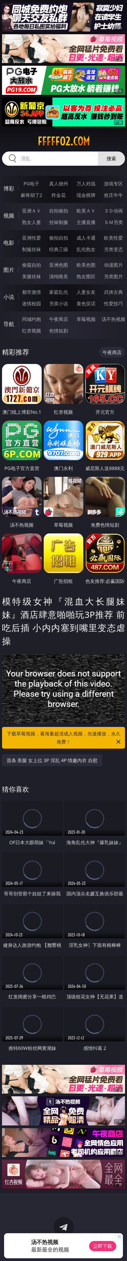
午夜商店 (58, 319)
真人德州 (58, 183)
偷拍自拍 (58, 238)
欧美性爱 (113, 238)
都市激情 (31, 292)
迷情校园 (31, 303)
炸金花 (58, 195)
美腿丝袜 (31, 276)
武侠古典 (113, 292)
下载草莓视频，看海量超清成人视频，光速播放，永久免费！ (64, 738)
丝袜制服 (58, 222)
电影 (8, 242)
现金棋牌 (86, 195)
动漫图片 (113, 265)
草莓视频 (86, 319)
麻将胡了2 (31, 195)
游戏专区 (113, 183)
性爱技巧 (113, 303)
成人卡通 (86, 238)
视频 (8, 215)
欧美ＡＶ (86, 210)
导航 (8, 324)
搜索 (111, 158)
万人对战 (86, 183)
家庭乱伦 (58, 292)
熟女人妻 (31, 222)
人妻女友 (86, 292)
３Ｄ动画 (113, 210)
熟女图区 (86, 276)
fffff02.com (64, 141)
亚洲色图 (58, 265)
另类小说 (58, 303)
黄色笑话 (86, 303)
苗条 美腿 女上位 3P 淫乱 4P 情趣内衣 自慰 (52, 760)
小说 (8, 297)
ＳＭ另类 (113, 222)
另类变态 (113, 249)
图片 (8, 269)
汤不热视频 (113, 319)
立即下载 (102, 1246)
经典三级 (58, 249)
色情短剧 (58, 330)
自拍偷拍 (58, 210)
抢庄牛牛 (113, 195)
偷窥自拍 (31, 265)
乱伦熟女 (86, 249)
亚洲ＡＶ (31, 210)
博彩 (8, 188)
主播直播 (86, 222)
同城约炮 (31, 319)
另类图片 (113, 276)
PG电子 (31, 183)
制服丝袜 (31, 249)
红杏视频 (31, 330)
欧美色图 (86, 265)
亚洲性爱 (31, 238)
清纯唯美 (58, 276)
